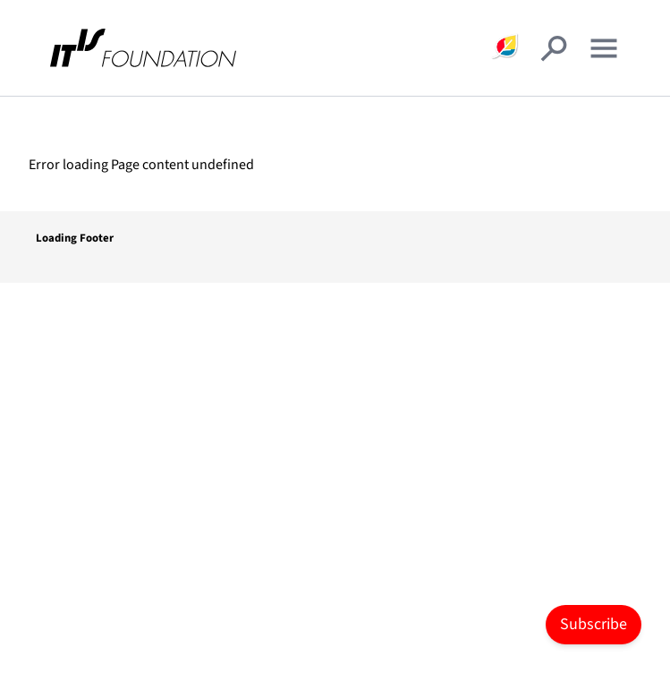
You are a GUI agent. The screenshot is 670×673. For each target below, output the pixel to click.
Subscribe (593, 624)
